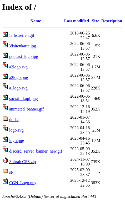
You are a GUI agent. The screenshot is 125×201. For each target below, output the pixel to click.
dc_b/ (14, 119)
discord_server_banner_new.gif (35, 151)
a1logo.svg (18, 88)
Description (111, 21)
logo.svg (16, 130)
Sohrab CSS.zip (22, 161)
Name (36, 21)
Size (95, 21)
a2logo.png (18, 77)
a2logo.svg (18, 67)
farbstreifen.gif (21, 35)
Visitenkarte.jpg (22, 46)
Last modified (76, 21)
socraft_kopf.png (23, 98)
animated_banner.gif (26, 109)
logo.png (16, 140)
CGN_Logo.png (23, 182)
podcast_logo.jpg (23, 56)
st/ (11, 172)
